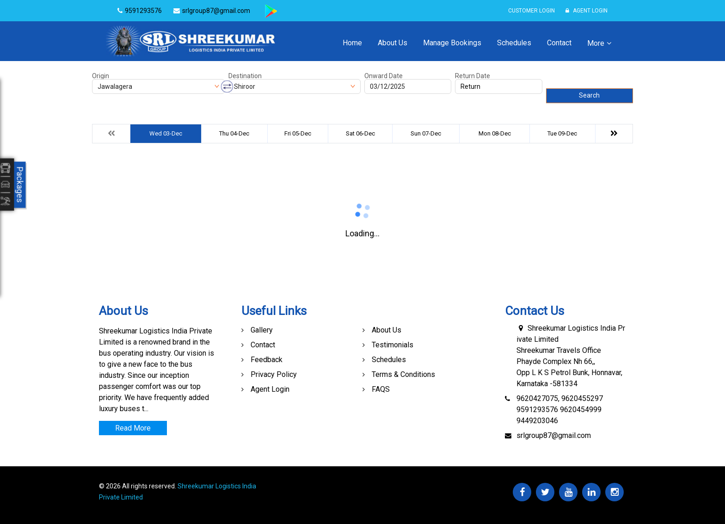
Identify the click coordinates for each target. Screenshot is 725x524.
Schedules (514, 42)
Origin (100, 76)
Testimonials (392, 344)
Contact (559, 42)
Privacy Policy (274, 374)
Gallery (262, 330)
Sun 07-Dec (426, 133)
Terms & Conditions (403, 374)
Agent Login (586, 10)
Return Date (472, 76)
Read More (133, 428)
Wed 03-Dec (165, 133)
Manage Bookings (452, 42)
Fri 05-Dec (297, 133)
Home (352, 42)
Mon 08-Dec (495, 133)
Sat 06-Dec (360, 133)
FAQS (381, 389)
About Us (392, 42)
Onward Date (383, 76)
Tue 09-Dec (562, 133)
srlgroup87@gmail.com (553, 435)
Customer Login (531, 10)
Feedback (267, 359)
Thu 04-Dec (234, 133)
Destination (245, 76)
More (595, 43)
